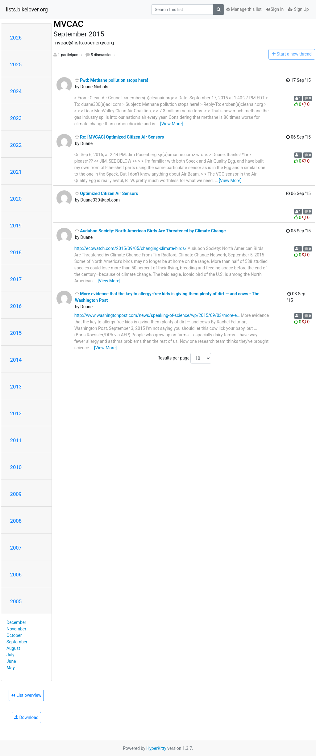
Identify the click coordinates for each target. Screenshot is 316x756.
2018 (16, 252)
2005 (16, 601)
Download (26, 717)
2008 (16, 521)
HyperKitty (156, 748)
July (10, 654)
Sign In (275, 9)
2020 (16, 199)
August (13, 648)
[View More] (171, 123)
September (16, 641)
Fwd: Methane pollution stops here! (111, 80)
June (11, 661)
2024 (16, 91)
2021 (16, 172)
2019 (16, 225)
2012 (16, 413)
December (16, 622)
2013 (16, 387)
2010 (16, 467)
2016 (16, 306)
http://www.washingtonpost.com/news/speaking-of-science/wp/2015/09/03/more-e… (157, 315)
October (14, 635)
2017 (16, 279)
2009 (16, 494)
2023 (16, 118)
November (16, 628)
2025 (16, 64)
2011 (16, 440)
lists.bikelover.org (27, 9)
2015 (16, 333)
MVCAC (68, 24)
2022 (16, 145)
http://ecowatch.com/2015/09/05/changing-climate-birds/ (130, 248)
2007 (16, 548)
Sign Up (298, 9)
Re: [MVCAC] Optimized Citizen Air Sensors (119, 137)
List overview (26, 695)
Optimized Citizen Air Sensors (106, 193)
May (10, 667)
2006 (16, 574)
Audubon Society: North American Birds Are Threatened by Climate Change (150, 230)
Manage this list (243, 9)
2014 (16, 360)
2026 (16, 38)
